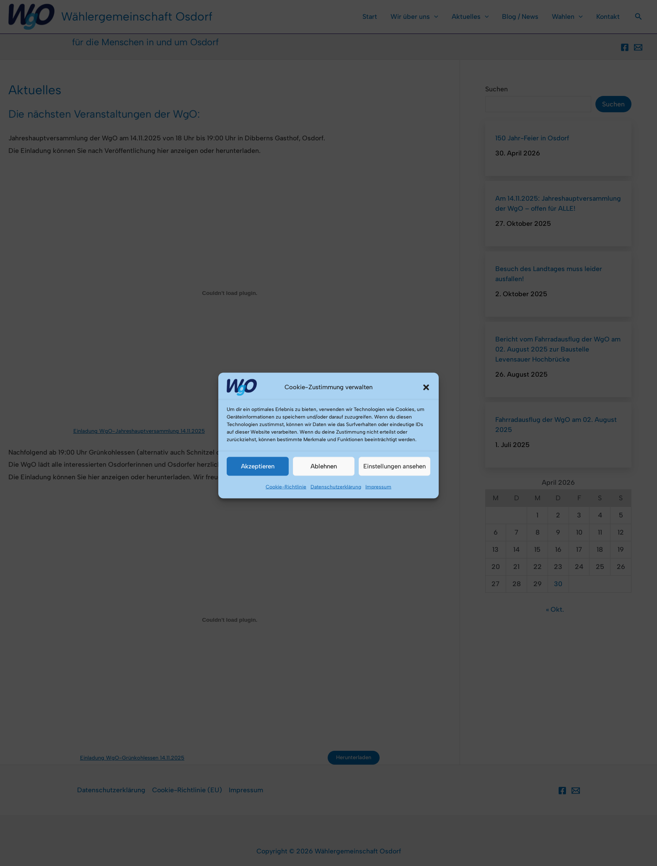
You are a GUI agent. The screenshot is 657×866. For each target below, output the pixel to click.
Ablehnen (323, 486)
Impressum (378, 506)
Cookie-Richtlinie (286, 506)
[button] (426, 407)
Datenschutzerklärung (335, 506)
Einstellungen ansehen (394, 486)
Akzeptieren (257, 486)
